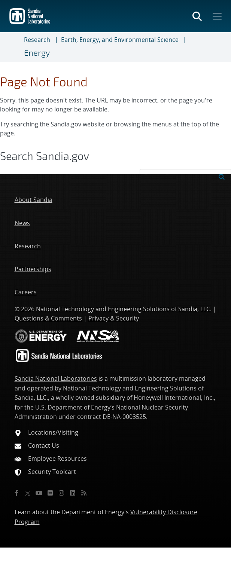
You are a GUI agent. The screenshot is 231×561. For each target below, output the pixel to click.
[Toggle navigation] (15, 47)
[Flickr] (50, 493)
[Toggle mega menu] (216, 16)
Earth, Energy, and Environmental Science (120, 40)
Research (37, 40)
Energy (37, 52)
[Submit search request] (221, 176)
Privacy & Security (113, 318)
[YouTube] (39, 493)
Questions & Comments (48, 318)
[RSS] (83, 493)
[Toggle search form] (197, 16)
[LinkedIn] (72, 493)
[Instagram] (61, 493)
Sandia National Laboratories (56, 378)
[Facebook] (16, 493)
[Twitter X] (27, 493)
